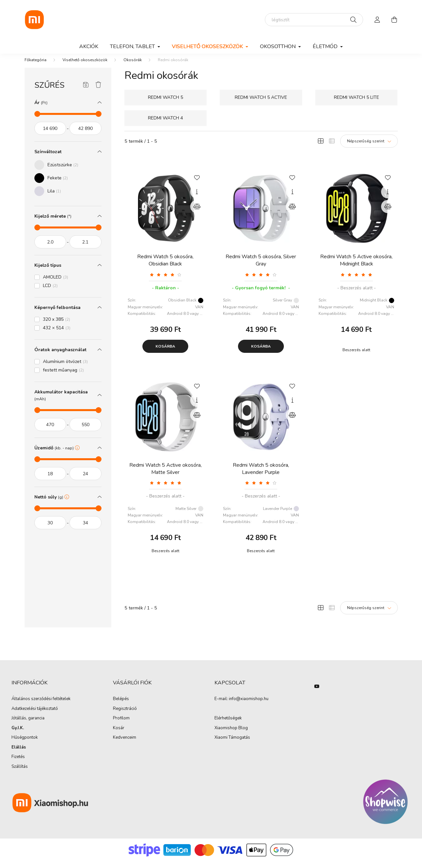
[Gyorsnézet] (196, 198)
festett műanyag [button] (63, 376)
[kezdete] (50, 134)
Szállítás (19, 773)
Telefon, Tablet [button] (133, 46)
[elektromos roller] (314, 19)
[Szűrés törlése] (98, 91)
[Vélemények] (166, 281)
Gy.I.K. (17, 734)
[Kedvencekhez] (196, 183)
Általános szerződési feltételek (40, 705)
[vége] (85, 134)
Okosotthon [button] (278, 46)
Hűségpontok (24, 744)
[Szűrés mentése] (86, 91)
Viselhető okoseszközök (85, 66)
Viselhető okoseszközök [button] (208, 46)
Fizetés (18, 763)
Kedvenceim (124, 744)
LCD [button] (50, 292)
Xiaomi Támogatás (232, 744)
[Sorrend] (369, 147)
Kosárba (165, 352)
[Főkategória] (35, 66)
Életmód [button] (326, 46)
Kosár (118, 734)
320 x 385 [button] (56, 326)
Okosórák (132, 66)
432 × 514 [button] (56, 334)
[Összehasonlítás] (196, 213)
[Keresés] (353, 19)
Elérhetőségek (228, 725)
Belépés (121, 705)
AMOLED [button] (55, 283)
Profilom (121, 725)
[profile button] (377, 19)
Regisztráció (125, 715)
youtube (316, 692)
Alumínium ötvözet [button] (65, 368)
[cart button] (394, 19)
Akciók (88, 46)
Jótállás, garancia (28, 725)
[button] (56, 171)
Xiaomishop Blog (231, 734)
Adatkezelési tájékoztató (34, 715)
